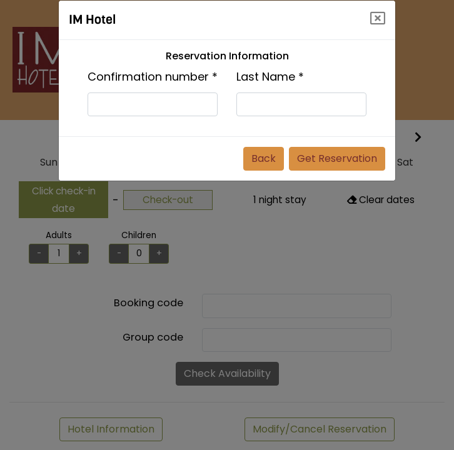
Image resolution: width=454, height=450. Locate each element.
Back (263, 158)
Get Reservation (337, 158)
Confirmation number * (153, 76)
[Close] (377, 18)
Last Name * (270, 76)
